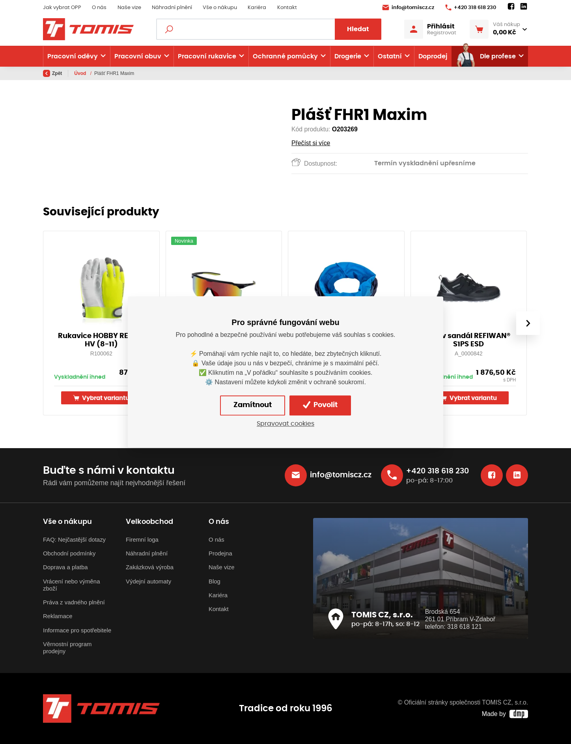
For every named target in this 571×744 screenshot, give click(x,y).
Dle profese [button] (485, 56)
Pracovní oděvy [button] (72, 56)
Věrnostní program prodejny (67, 647)
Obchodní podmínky (69, 553)
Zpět (52, 73)
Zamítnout (252, 405)
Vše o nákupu (220, 7)
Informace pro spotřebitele (77, 630)
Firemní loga (142, 539)
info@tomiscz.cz (408, 7)
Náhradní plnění (172, 7)
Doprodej (432, 56)
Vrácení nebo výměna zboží (71, 585)
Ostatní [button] (390, 56)
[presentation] (528, 323)
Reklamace (58, 616)
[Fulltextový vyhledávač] (268, 29)
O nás (99, 7)
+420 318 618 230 (470, 7)
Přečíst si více (310, 143)
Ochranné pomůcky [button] (285, 56)
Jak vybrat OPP (62, 7)
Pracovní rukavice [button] (207, 56)
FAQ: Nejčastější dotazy (74, 539)
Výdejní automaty (148, 581)
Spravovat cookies (285, 424)
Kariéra (257, 7)
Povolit (320, 405)
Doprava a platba (65, 567)
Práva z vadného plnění (74, 602)
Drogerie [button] (347, 56)
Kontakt (287, 7)
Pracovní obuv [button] (137, 56)
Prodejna (220, 553)
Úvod (80, 73)
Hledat (358, 29)
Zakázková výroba (150, 567)
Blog (214, 581)
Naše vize (129, 7)
